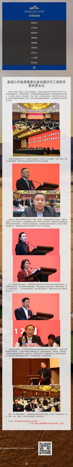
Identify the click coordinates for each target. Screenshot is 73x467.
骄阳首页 (34, 23)
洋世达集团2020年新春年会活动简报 (25, 421)
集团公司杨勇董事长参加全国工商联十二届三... (50, 423)
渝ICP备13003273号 (27, 448)
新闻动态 (34, 33)
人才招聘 (34, 58)
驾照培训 (34, 48)
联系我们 (34, 63)
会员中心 (34, 53)
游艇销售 (34, 38)
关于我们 (34, 28)
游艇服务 (34, 43)
